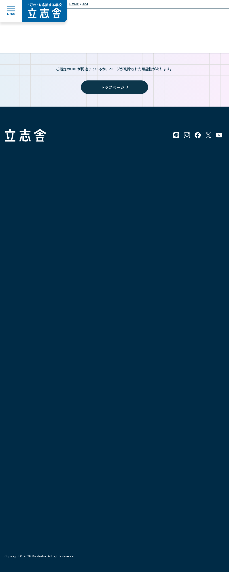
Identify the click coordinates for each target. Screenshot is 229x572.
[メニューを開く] (11, 11)
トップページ (115, 87)
